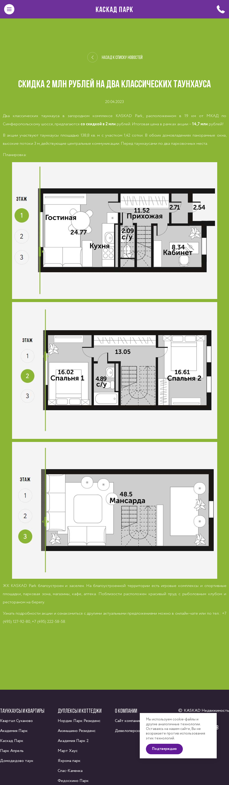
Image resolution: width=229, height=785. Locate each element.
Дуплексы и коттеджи (80, 711)
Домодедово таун (16, 761)
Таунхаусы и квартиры (22, 711)
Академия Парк (14, 731)
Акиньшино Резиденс (77, 731)
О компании (126, 711)
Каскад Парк (114, 9)
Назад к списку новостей (115, 57)
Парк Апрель (12, 751)
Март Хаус (68, 751)
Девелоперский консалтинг (140, 731)
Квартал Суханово (16, 721)
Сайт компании (128, 721)
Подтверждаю (166, 755)
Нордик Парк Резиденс (79, 721)
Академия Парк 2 (73, 741)
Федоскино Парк (73, 781)
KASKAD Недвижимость (206, 711)
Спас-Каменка (70, 771)
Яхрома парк (69, 761)
